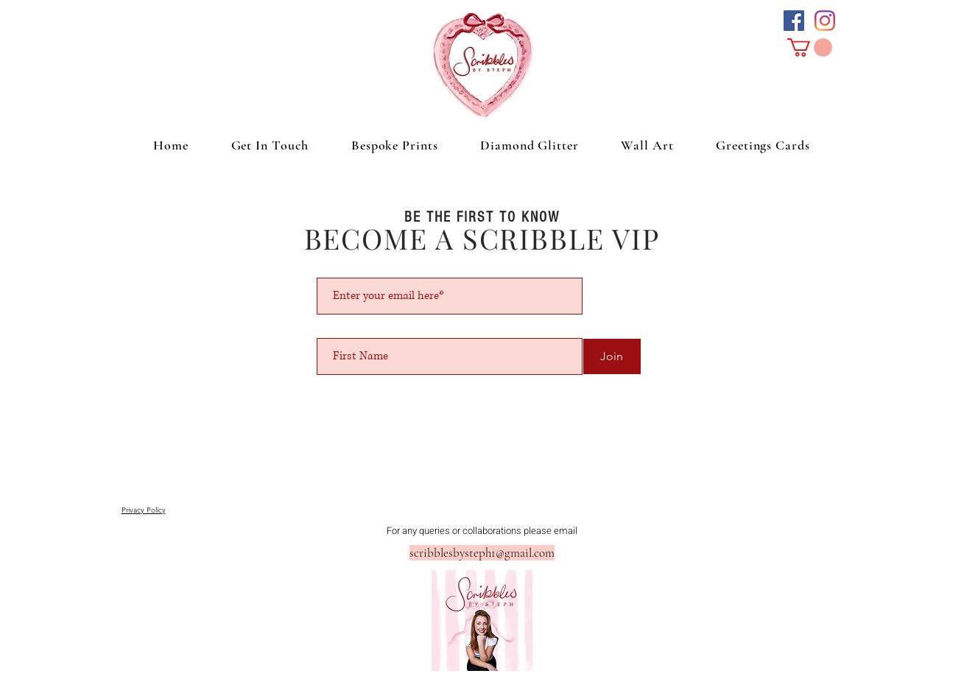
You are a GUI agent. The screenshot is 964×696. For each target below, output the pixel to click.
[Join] (612, 356)
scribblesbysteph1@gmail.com (482, 552)
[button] (809, 47)
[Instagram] (825, 20)
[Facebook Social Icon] (794, 20)
